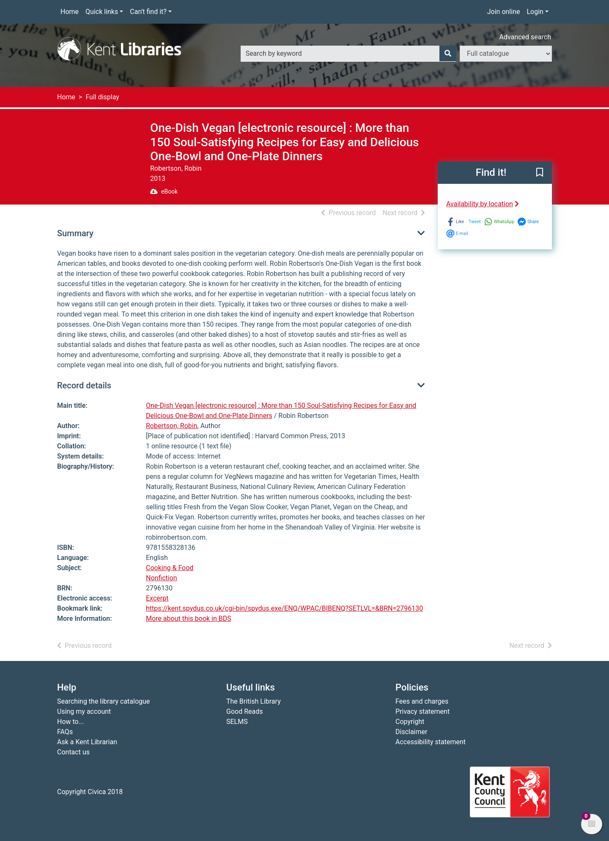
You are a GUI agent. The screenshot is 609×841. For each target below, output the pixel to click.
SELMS (237, 722)
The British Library (253, 701)
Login (535, 12)
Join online (503, 12)
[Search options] (506, 54)
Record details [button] (84, 385)
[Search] (447, 54)
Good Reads (244, 711)
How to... (70, 722)
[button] (539, 172)
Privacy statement (422, 711)
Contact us (73, 752)
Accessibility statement (430, 742)
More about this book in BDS (188, 618)
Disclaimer (411, 732)
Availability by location (482, 204)
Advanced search (525, 37)
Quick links (101, 12)
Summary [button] (75, 233)
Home (69, 12)
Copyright (409, 722)
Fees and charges (421, 701)
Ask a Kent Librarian (87, 742)
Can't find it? (148, 12)
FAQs (65, 732)
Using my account (84, 711)
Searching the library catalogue (103, 701)
